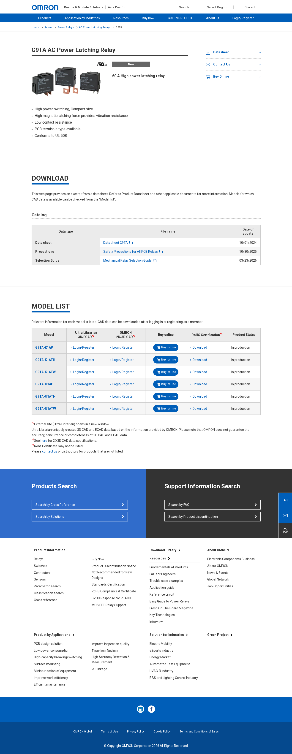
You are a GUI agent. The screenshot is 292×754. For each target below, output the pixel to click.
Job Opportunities (220, 586)
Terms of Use (109, 731)
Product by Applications (52, 635)
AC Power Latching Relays (94, 27)
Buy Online (217, 76)
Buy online (168, 347)
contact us (49, 451)
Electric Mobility (161, 644)
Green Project (218, 635)
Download (200, 347)
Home (35, 27)
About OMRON (217, 566)
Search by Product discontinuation (193, 516)
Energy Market (160, 657)
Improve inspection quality (110, 644)
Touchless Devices (105, 651)
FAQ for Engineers (163, 574)
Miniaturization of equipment (55, 671)
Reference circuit (162, 594)
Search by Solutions (49, 516)
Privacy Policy (136, 731)
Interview (156, 622)
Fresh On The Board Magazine (171, 608)
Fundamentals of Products (169, 567)
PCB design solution (48, 644)
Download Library (163, 550)
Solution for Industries (167, 635)
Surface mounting (47, 664)
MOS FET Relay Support (109, 605)
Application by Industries (82, 18)
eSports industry (161, 650)
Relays (48, 27)
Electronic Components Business (231, 559)
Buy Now (98, 559)
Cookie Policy (162, 731)
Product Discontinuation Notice (114, 566)
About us (212, 18)
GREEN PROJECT (180, 18)
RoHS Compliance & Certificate (114, 591)
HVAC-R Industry (161, 671)
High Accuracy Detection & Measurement (111, 659)
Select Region (217, 7)
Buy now (148, 18)
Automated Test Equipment (170, 664)
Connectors (42, 573)
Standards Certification (108, 584)
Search (181, 7)
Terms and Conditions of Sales (199, 731)
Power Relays (65, 27)
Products (44, 18)
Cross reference (45, 600)
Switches (40, 566)
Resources (121, 18)
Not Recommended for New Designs (112, 575)
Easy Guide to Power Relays (169, 601)
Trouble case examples (166, 581)
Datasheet (217, 52)
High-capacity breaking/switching (58, 657)
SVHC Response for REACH (111, 598)
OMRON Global (82, 731)
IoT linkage (99, 669)
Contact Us (218, 64)
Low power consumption (51, 650)
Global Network (218, 579)
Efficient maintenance (49, 684)
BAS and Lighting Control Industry (174, 678)
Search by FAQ (178, 505)
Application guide (162, 587)
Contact (250, 7)
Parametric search (47, 586)
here (44, 440)
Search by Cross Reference (55, 505)
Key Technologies (162, 615)
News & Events (218, 573)
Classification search (49, 593)
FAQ (285, 500)
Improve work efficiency (51, 678)
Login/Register (243, 18)
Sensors (40, 579)
